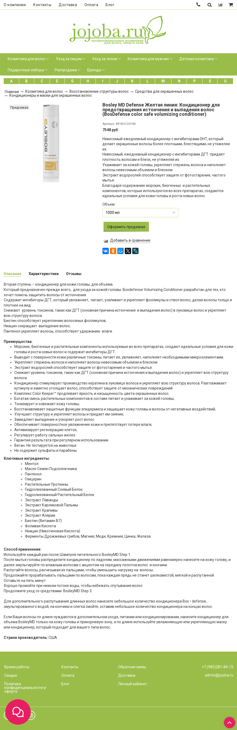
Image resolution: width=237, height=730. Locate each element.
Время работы (16, 667)
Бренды (94, 70)
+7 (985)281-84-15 (217, 667)
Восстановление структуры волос (99, 91)
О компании (15, 5)
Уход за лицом (69, 59)
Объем (108, 204)
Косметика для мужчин (148, 59)
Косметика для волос (26, 59)
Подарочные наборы (26, 70)
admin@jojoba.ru (219, 675)
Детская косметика (196, 59)
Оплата (91, 5)
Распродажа (66, 70)
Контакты (42, 5)
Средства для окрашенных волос (164, 91)
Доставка (68, 5)
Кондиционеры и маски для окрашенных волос (50, 95)
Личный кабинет (132, 684)
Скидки (10, 675)
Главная (12, 92)
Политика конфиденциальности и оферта (25, 687)
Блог (110, 5)
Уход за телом (104, 59)
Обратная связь (132, 667)
